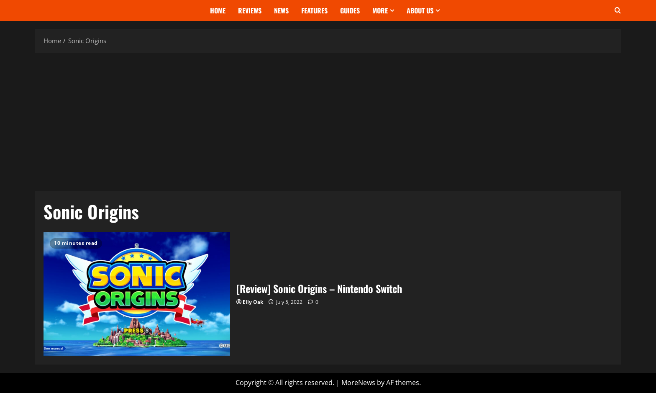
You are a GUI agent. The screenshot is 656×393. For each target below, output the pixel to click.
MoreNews (358, 382)
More (380, 10)
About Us (420, 10)
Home (218, 10)
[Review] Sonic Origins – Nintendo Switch (137, 294)
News (281, 10)
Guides (350, 10)
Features (314, 10)
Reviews (249, 10)
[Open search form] (618, 10)
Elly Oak (253, 302)
